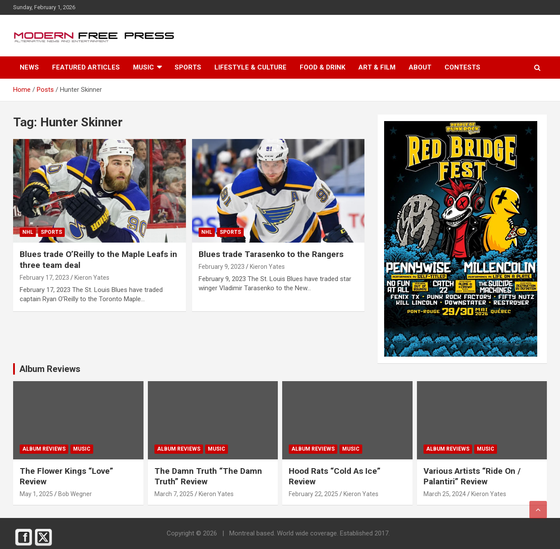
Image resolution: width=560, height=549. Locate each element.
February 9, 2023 (222, 266)
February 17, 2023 (44, 277)
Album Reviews (44, 449)
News (29, 67)
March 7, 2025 (173, 493)
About (420, 67)
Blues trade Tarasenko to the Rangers (271, 254)
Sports (188, 67)
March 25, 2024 (445, 493)
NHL (27, 232)
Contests (462, 67)
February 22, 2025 (313, 493)
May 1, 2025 (36, 493)
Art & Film (377, 67)
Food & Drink (322, 67)
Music (143, 67)
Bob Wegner (75, 493)
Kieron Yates (91, 277)
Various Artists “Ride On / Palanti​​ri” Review (472, 476)
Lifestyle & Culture (250, 67)
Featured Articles (86, 67)
